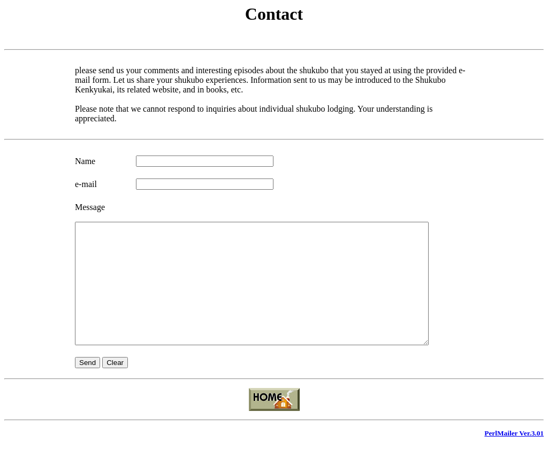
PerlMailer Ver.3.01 (514, 457)
